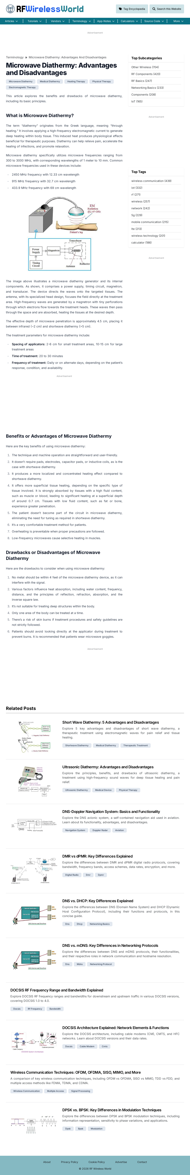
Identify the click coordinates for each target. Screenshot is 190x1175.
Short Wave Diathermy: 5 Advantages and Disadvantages (110, 722)
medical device (103, 790)
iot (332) (136, 187)
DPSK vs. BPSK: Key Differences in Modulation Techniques (111, 1110)
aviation (119, 830)
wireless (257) (140, 201)
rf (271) (135, 194)
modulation (96, 1128)
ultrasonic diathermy (76, 790)
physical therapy (101, 81)
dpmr (101, 874)
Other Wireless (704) (145, 67)
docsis (16, 1008)
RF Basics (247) (141, 81)
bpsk (80, 1128)
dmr (88, 874)
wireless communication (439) (151, 181)
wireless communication (26, 1091)
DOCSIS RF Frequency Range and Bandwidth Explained (56, 990)
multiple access (55, 1091)
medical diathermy (50, 81)
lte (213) (136, 229)
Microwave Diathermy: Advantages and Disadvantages (68, 57)
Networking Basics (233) (147, 87)
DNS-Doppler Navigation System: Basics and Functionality (111, 811)
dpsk (68, 1128)
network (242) (140, 208)
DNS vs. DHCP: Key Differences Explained (97, 901)
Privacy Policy (69, 1162)
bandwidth (55, 1008)
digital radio (71, 874)
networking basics (99, 924)
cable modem (87, 1046)
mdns (80, 964)
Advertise (121, 1162)
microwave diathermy (20, 81)
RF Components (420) (145, 74)
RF (45, 8)
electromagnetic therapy (22, 87)
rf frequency (35, 1008)
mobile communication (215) (149, 222)
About (47, 1162)
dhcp (79, 924)
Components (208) (143, 94)
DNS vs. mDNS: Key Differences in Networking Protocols (110, 945)
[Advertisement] (95, 42)
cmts (104, 1046)
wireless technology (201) (148, 235)
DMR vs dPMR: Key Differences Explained (97, 856)
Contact (142, 1162)
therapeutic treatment (135, 745)
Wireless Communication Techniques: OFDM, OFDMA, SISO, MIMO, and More (75, 1072)
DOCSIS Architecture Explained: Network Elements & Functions (115, 1028)
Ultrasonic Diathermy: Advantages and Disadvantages (107, 767)
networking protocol (101, 964)
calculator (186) (141, 242)
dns (67, 924)
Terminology (15, 57)
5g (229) (136, 215)
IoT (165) (136, 101)
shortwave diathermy (77, 745)
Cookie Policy (97, 1162)
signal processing (80, 1091)
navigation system (75, 830)
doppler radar (100, 830)
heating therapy (76, 81)
